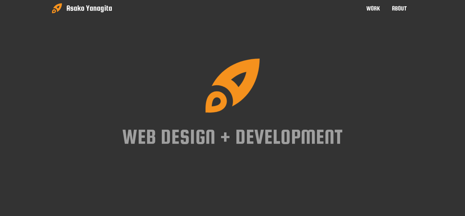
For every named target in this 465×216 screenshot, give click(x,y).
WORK (373, 8)
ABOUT (399, 8)
